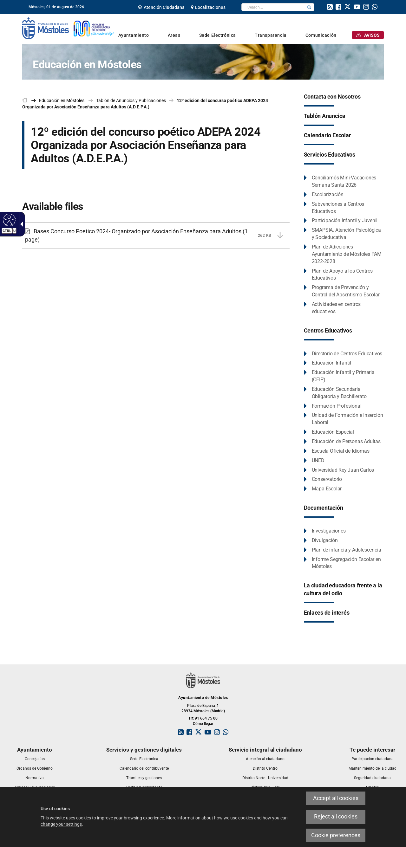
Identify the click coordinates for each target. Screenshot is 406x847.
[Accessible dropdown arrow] (20, 224)
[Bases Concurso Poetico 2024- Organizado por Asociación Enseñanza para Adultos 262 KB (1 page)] (156, 235)
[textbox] (272, 7)
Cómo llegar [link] (203, 723)
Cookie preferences (335, 835)
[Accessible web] (8, 219)
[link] (161, 7)
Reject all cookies (335, 816)
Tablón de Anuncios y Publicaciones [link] (131, 100)
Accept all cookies (335, 798)
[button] (309, 7)
